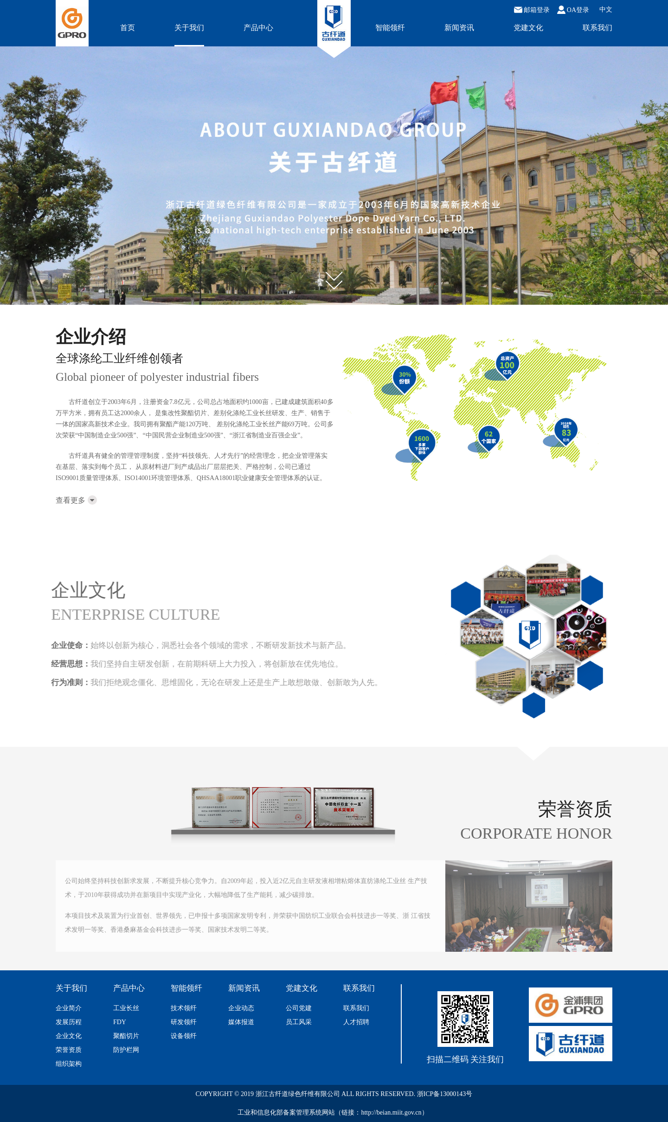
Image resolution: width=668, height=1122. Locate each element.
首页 (127, 28)
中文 (605, 9)
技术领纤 (184, 1008)
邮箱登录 (532, 10)
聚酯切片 (126, 1035)
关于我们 (189, 28)
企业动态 (241, 1008)
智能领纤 (390, 28)
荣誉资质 (69, 1049)
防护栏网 (126, 1049)
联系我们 (597, 28)
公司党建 (299, 1008)
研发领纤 (184, 1022)
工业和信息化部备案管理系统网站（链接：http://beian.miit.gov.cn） (333, 1112)
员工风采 (299, 1022)
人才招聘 (356, 1022)
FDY (119, 1022)
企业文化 (69, 1035)
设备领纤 (184, 1035)
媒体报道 (241, 1022)
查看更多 (76, 500)
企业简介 (69, 1008)
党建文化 (528, 28)
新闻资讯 (459, 28)
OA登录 (573, 10)
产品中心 (258, 28)
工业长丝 (126, 1008)
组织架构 (69, 1063)
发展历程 (69, 1022)
